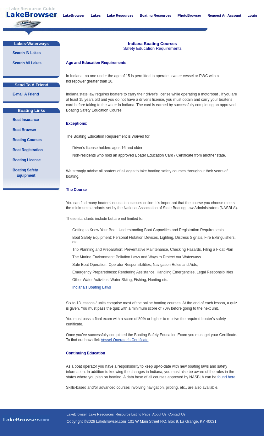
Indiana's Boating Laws (91, 287)
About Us (159, 414)
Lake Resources (101, 414)
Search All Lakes (27, 63)
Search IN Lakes (27, 53)
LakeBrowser (30, 15)
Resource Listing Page (133, 414)
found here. (227, 377)
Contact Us (176, 414)
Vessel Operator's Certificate (125, 340)
